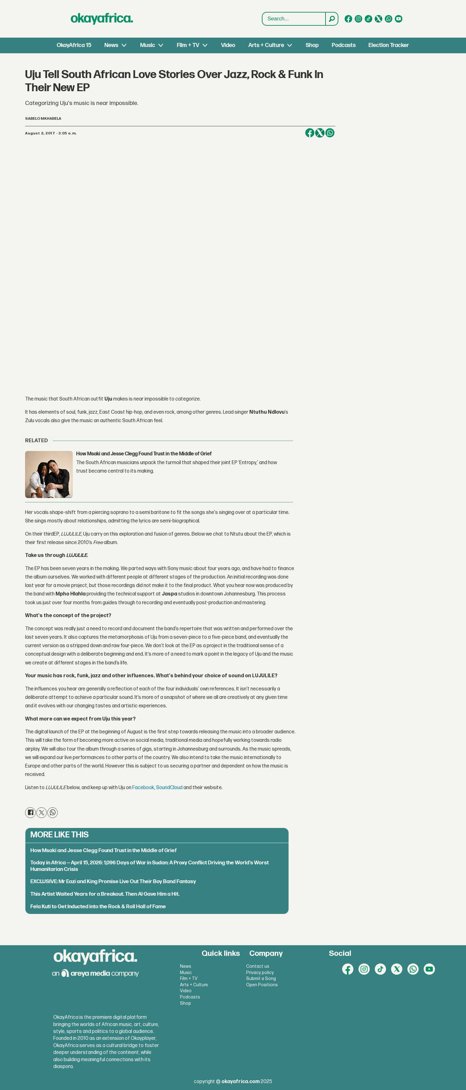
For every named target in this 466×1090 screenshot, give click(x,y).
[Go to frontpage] (101, 19)
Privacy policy (260, 972)
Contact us (257, 966)
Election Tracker (388, 45)
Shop (312, 45)
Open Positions (262, 985)
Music (147, 45)
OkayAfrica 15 (74, 45)
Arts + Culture (266, 45)
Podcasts (344, 45)
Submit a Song (261, 978)
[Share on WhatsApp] (330, 133)
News (111, 45)
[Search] (331, 19)
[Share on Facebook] (310, 133)
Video (228, 45)
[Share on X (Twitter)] (320, 133)
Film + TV (188, 45)
